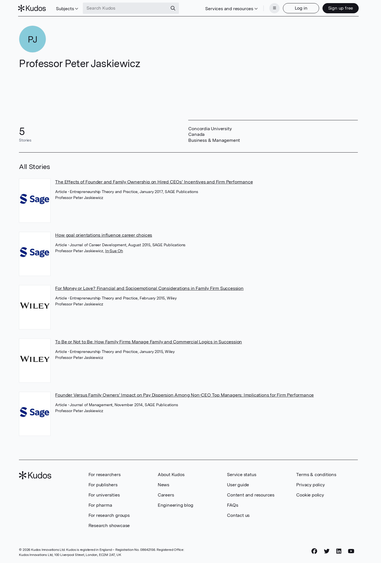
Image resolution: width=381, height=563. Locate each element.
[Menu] (274, 8)
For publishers (103, 484)
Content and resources (250, 494)
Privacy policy (310, 484)
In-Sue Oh (114, 250)
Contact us (238, 514)
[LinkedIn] (338, 550)
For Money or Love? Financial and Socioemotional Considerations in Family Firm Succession (149, 287)
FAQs (232, 504)
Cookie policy (310, 494)
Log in (300, 7)
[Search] (174, 8)
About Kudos (171, 474)
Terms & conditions (316, 474)
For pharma (100, 504)
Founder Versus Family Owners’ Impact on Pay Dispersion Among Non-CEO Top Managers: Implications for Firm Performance (184, 394)
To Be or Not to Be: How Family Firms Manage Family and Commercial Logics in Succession (148, 341)
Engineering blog (175, 504)
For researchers (104, 474)
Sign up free (339, 7)
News (163, 484)
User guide (238, 484)
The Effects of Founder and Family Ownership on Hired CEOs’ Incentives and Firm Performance (154, 181)
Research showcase (109, 525)
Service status (241, 474)
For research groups (109, 514)
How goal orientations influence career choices (103, 234)
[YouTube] (351, 550)
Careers (166, 494)
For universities (104, 494)
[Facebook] (314, 550)
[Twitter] (327, 550)
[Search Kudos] (126, 8)
